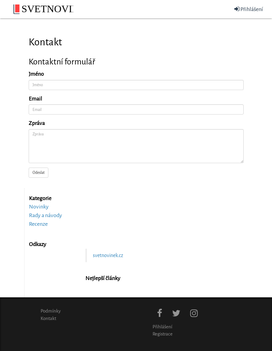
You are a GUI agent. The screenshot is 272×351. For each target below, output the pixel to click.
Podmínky (51, 311)
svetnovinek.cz (108, 255)
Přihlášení (248, 9)
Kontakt (48, 318)
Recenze (38, 224)
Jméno (36, 74)
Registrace (163, 334)
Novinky (39, 206)
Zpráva (37, 123)
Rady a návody (45, 215)
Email (35, 98)
